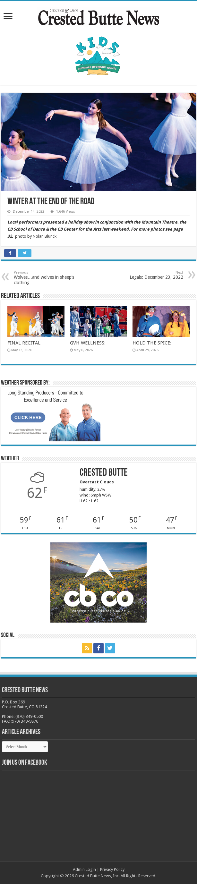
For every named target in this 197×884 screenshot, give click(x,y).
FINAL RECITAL (23, 343)
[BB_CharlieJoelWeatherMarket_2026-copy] (52, 415)
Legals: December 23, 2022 (150, 275)
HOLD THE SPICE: (152, 343)
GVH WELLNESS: (88, 343)
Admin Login (84, 869)
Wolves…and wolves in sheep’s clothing (47, 277)
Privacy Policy (112, 869)
